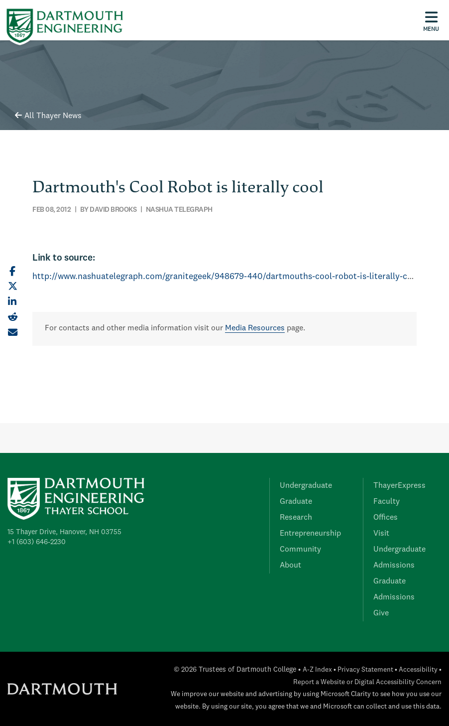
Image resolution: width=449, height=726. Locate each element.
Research (296, 518)
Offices (385, 518)
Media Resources (255, 328)
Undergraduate (306, 486)
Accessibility (418, 670)
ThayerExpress (399, 486)
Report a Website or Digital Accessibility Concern (367, 682)
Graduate (296, 502)
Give (381, 613)
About (290, 566)
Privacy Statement (365, 670)
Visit (381, 534)
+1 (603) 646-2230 (36, 542)
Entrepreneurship (310, 534)
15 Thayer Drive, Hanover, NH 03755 (64, 532)
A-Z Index (317, 670)
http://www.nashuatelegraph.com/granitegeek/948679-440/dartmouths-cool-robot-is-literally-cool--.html (239, 277)
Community (300, 550)
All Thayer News (48, 116)
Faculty (386, 502)
